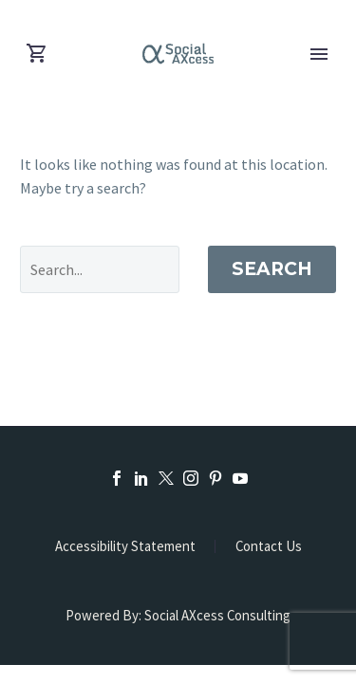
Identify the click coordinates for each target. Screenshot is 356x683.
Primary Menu (319, 54)
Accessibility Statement (125, 547)
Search (272, 269)
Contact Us (268, 547)
